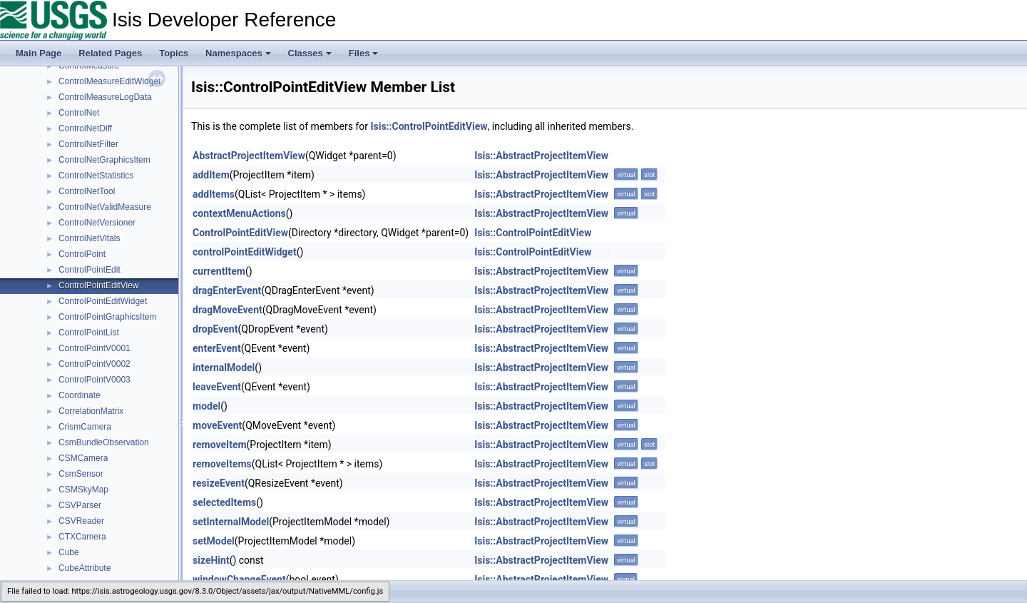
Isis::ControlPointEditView (428, 126)
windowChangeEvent (239, 579)
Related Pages (110, 53)
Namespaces (238, 53)
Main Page (38, 53)
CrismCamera (84, 427)
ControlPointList (88, 333)
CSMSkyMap (83, 490)
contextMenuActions (239, 213)
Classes (310, 53)
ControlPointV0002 (94, 364)
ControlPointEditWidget (102, 301)
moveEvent (217, 425)
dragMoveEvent (227, 309)
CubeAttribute (84, 568)
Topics (173, 53)
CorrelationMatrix (90, 411)
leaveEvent (217, 386)
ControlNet (78, 113)
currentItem (219, 271)
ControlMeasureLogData (105, 97)
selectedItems (224, 502)
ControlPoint (82, 254)
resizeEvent (219, 483)
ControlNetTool (86, 191)
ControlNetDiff (85, 128)
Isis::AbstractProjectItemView (541, 155)
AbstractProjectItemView (249, 155)
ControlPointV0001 (94, 348)
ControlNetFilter (88, 144)
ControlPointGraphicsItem (107, 317)
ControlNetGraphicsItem (104, 160)
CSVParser (79, 505)
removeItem (220, 444)
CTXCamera (82, 537)
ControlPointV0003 (94, 380)
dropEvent (215, 329)
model (206, 406)
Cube (68, 552)
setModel (214, 541)
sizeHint (211, 560)
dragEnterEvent (227, 290)
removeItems (222, 464)
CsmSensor (80, 474)
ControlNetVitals (89, 238)
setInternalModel (231, 521)
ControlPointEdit (89, 270)
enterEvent (217, 348)
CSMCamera (83, 458)
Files (364, 53)
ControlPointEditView (98, 285)
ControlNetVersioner (97, 223)
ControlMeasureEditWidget (109, 81)
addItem (211, 175)
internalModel (224, 367)
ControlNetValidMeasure (104, 207)
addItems (214, 194)
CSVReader (81, 521)
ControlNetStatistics (95, 176)
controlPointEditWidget (245, 252)
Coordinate (79, 395)
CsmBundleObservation (103, 442)
